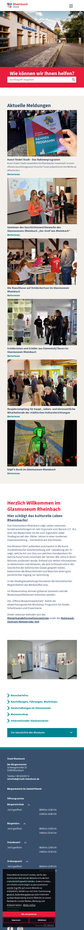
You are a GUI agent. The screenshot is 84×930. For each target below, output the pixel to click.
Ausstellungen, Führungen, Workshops (34, 702)
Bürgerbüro (13, 823)
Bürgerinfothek (15, 804)
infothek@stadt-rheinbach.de (23, 779)
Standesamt (13, 842)
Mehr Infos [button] (29, 905)
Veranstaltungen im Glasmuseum (31, 708)
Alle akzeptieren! (29, 914)
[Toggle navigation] (71, 6)
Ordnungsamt (14, 861)
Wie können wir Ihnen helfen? (42, 74)
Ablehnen (42, 920)
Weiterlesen (13, 174)
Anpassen (16, 920)
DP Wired (48, 925)
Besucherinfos (19, 695)
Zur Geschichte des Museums (28, 732)
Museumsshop (19, 714)
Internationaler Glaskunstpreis (29, 721)
